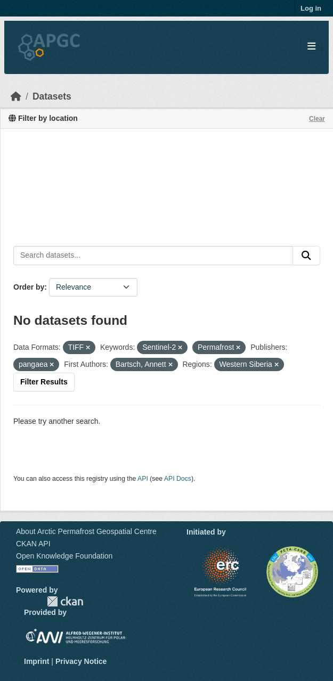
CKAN (65, 601)
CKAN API (33, 543)
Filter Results (44, 382)
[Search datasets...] (153, 255)
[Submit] (306, 255)
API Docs (177, 478)
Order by (28, 287)
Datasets (52, 96)
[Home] (16, 96)
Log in (310, 8)
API (142, 478)
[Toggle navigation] (311, 46)
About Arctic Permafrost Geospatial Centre (86, 531)
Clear (317, 118)
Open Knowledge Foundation (64, 556)
